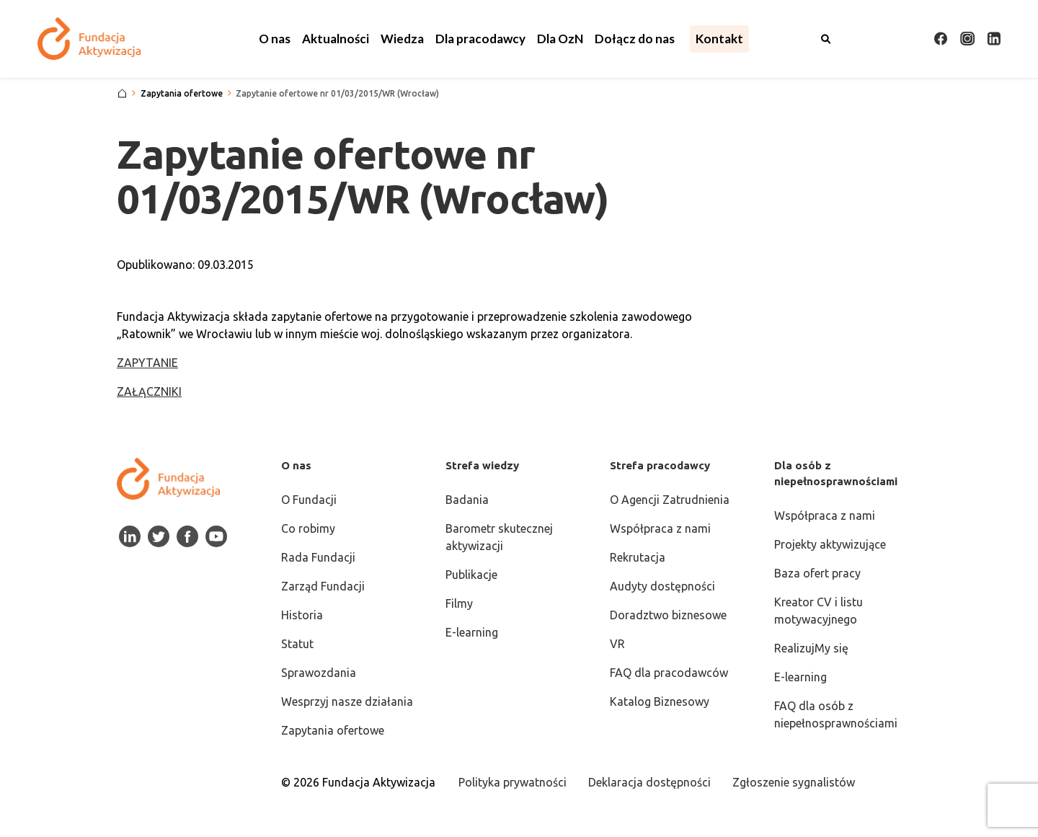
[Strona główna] (122, 94)
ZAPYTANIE (147, 362)
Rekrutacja (637, 557)
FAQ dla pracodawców (669, 672)
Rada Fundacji (318, 557)
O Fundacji (309, 499)
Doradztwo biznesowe (668, 614)
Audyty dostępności (662, 586)
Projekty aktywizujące (830, 544)
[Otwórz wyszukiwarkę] (826, 39)
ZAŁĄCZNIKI (149, 391)
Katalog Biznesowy (659, 701)
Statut (297, 643)
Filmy (459, 603)
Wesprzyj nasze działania (347, 701)
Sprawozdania (318, 672)
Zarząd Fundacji (323, 586)
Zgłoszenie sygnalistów (793, 782)
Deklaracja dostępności (649, 782)
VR (617, 643)
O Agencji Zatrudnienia (669, 499)
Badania (467, 499)
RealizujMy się (811, 648)
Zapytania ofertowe (332, 730)
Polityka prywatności (512, 782)
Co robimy (308, 528)
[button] (274, 39)
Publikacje (471, 574)
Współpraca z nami (660, 528)
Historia (302, 614)
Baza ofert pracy (817, 573)
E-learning (471, 632)
